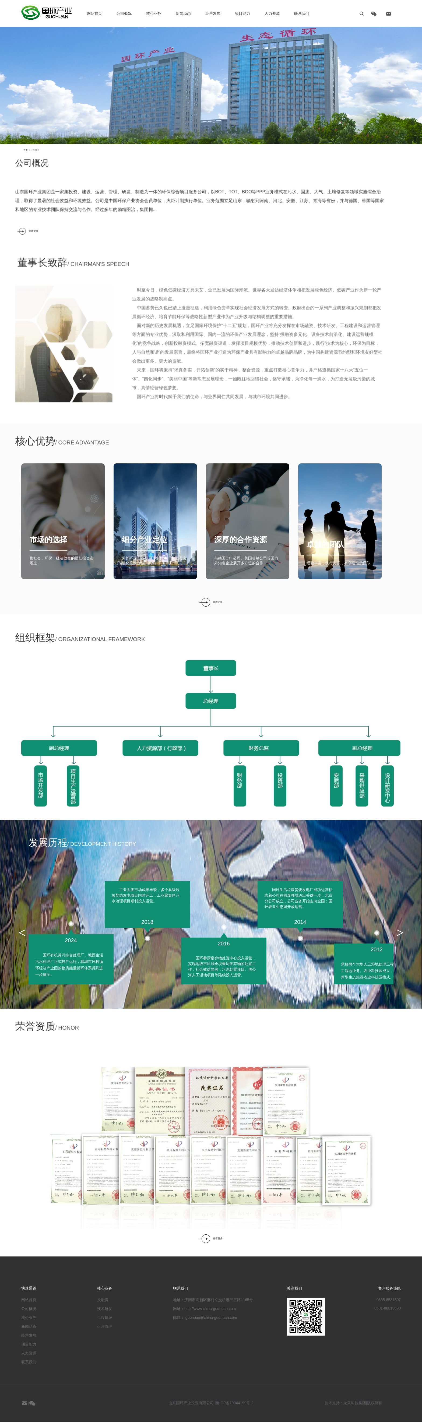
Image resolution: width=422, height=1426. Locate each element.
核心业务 (153, 13)
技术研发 (104, 1313)
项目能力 (28, 1348)
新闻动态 (183, 13)
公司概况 (124, 13)
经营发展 (28, 1339)
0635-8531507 (389, 1304)
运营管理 (104, 1331)
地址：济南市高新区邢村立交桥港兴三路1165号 (213, 1304)
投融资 (102, 1304)
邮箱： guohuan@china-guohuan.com (205, 1322)
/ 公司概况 (15, 178)
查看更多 (211, 606)
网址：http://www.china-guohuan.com (204, 1313)
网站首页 (28, 1304)
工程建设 (104, 1322)
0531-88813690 (387, 1312)
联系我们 (28, 1366)
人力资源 (272, 13)
